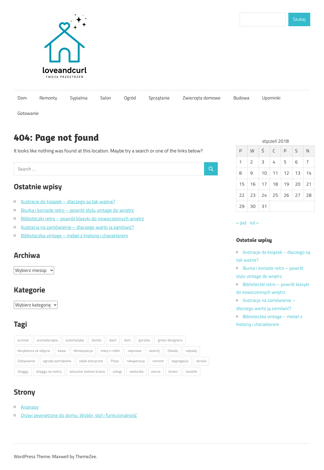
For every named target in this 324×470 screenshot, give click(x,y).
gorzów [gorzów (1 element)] (144, 340)
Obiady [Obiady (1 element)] (173, 350)
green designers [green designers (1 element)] (170, 340)
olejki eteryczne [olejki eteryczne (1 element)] (91, 361)
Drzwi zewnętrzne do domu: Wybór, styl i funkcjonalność (79, 415)
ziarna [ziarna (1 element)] (156, 371)
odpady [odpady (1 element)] (191, 350)
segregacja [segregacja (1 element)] (180, 361)
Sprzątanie (159, 97)
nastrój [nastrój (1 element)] (154, 350)
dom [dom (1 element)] (127, 340)
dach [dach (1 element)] (112, 340)
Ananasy (30, 407)
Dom (22, 97)
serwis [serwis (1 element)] (201, 361)
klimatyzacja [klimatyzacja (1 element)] (83, 350)
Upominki (271, 97)
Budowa (241, 97)
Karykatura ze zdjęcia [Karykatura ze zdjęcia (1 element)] (34, 350)
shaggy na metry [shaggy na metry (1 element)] (49, 371)
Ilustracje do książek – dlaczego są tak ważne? (68, 201)
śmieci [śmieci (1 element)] (173, 371)
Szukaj (299, 19)
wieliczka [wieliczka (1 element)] (136, 371)
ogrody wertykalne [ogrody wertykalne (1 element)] (57, 361)
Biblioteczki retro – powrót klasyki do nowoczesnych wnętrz (82, 218)
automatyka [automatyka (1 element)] (75, 340)
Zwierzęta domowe (202, 97)
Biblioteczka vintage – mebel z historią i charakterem (74, 235)
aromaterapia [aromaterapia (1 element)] (47, 340)
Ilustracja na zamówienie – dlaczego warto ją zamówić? (77, 227)
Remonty (48, 97)
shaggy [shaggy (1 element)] (23, 371)
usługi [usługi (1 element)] (117, 371)
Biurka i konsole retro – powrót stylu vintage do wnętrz (77, 210)
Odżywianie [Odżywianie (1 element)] (26, 361)
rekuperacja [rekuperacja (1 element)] (136, 361)
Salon (105, 97)
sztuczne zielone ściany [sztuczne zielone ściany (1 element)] (87, 371)
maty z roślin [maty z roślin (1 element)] (110, 350)
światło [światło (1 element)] (191, 371)
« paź (241, 222)
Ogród (130, 97)
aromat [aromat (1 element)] (23, 340)
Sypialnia (79, 97)
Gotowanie (28, 113)
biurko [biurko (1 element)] (96, 340)
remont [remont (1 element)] (158, 361)
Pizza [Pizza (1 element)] (115, 361)
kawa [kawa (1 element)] (62, 350)
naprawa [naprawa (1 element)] (134, 350)
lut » (254, 222)
